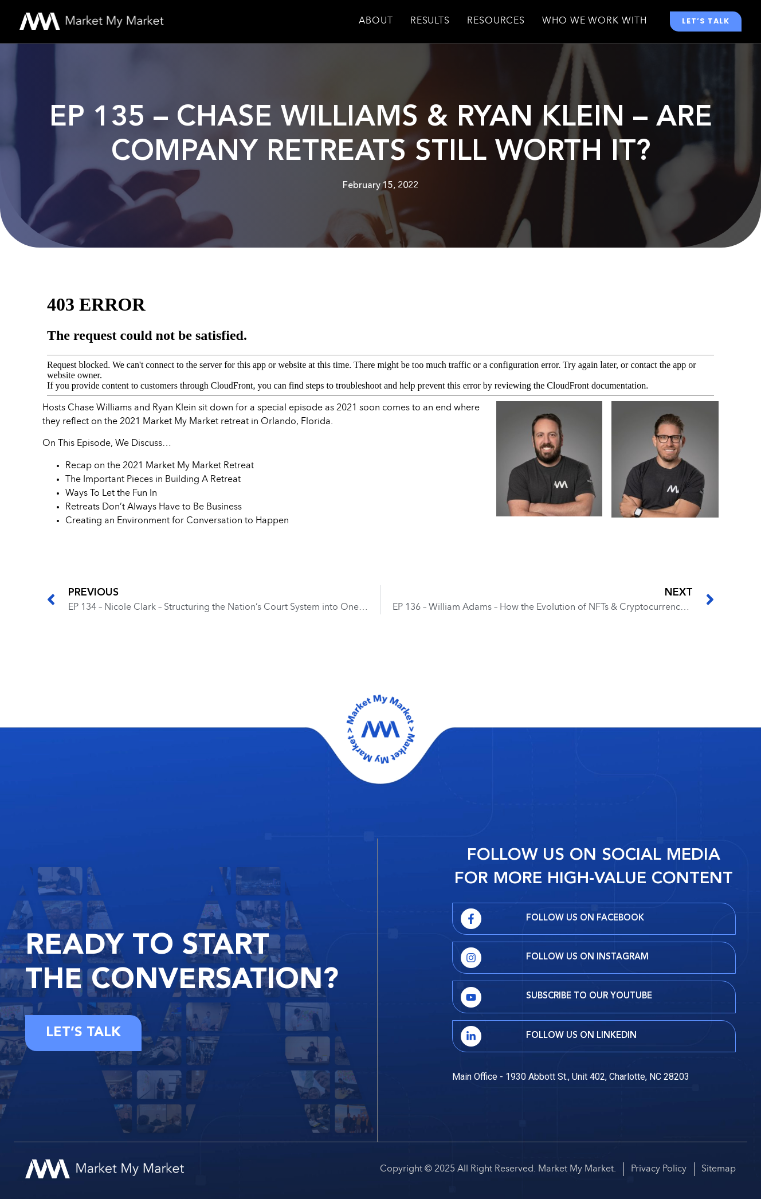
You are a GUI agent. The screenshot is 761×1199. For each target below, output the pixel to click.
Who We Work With (594, 24)
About (376, 24)
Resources (496, 24)
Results (430, 24)
